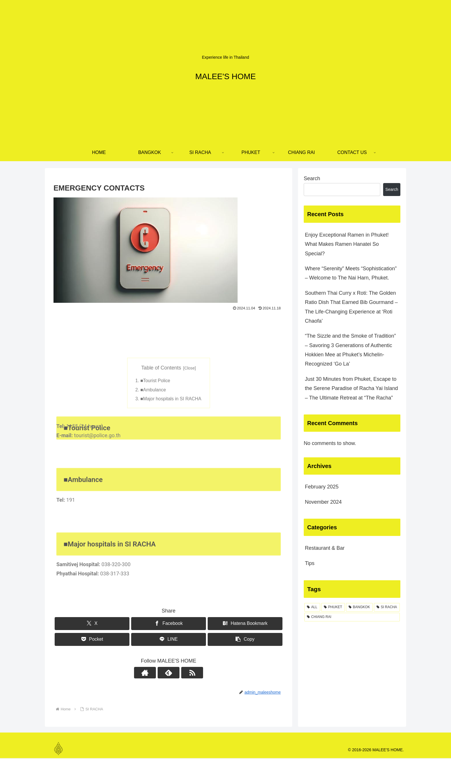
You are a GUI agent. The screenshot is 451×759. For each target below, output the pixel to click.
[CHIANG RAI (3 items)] (352, 617)
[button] (245, 640)
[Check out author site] (155, 673)
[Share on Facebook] (168, 624)
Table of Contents (161, 416)
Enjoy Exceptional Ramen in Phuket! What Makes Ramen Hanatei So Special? (347, 244)
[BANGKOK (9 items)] (359, 607)
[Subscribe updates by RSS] (182, 673)
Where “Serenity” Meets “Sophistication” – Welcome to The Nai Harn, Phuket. (351, 273)
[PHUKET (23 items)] (333, 607)
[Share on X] (92, 624)
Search (312, 178)
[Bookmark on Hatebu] (245, 624)
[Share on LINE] (168, 640)
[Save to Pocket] (92, 640)
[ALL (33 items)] (312, 607)
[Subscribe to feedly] (168, 673)
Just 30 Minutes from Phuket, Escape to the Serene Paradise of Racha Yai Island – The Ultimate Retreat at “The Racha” (351, 388)
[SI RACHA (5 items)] (387, 607)
